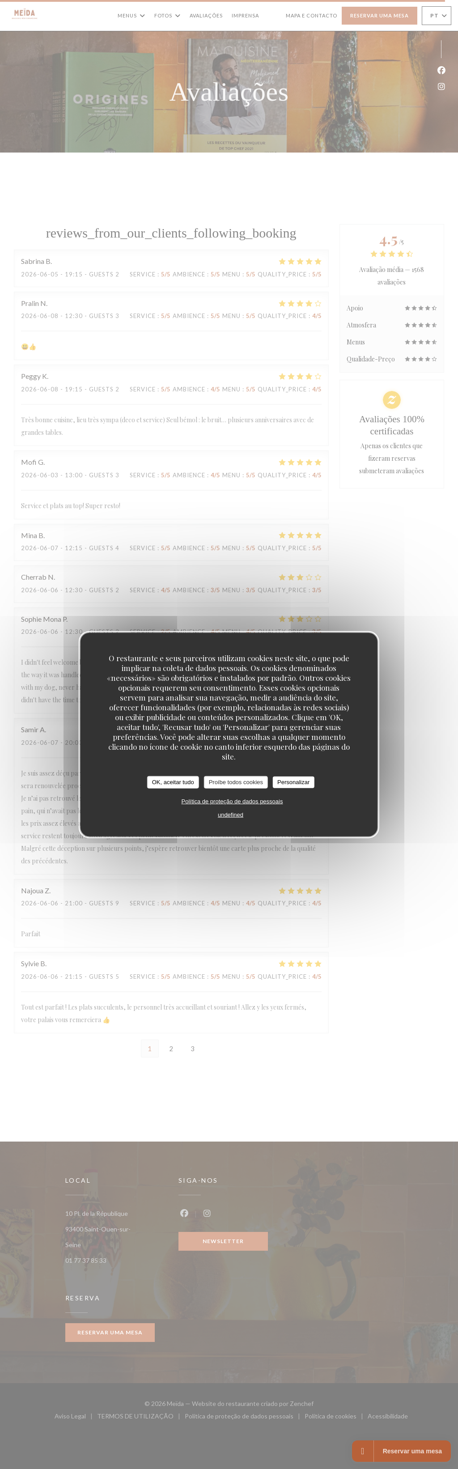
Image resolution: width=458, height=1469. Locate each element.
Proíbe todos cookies (236, 782)
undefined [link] (230, 814)
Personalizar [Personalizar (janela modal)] (293, 782)
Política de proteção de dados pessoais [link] (232, 801)
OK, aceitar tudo (173, 782)
